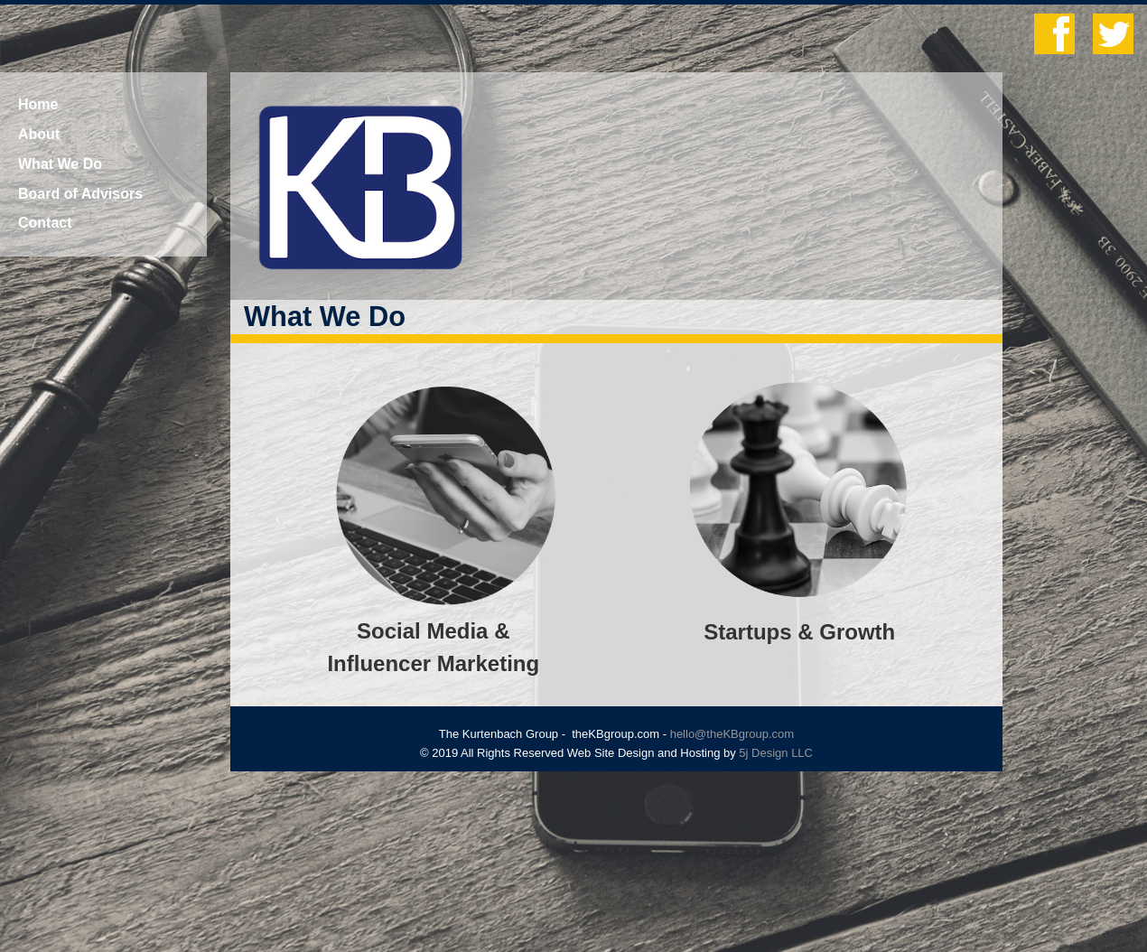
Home (38, 104)
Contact (45, 222)
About (39, 134)
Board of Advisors (80, 193)
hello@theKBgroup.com (732, 734)
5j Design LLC (776, 753)
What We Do (60, 164)
